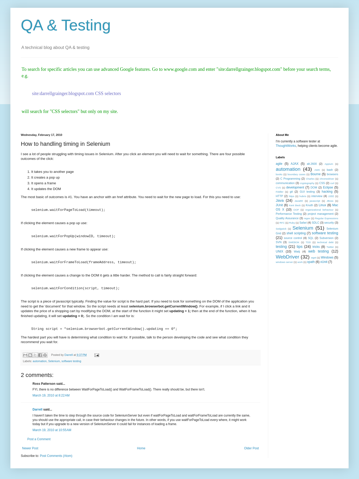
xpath (311, 262)
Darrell (37, 409)
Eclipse (328, 187)
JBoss (330, 200)
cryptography (307, 183)
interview (317, 196)
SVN (278, 242)
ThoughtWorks (286, 146)
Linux (322, 205)
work (300, 262)
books (279, 174)
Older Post (251, 448)
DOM (314, 187)
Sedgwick (281, 228)
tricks (316, 247)
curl (332, 183)
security (329, 222)
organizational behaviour (319, 209)
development (295, 187)
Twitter (330, 246)
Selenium (54, 361)
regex (307, 218)
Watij (297, 251)
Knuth (309, 205)
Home (141, 448)
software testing (71, 361)
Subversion (326, 238)
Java (280, 200)
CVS (278, 187)
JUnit (279, 205)
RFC (282, 222)
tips (300, 246)
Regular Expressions (326, 218)
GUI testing (307, 191)
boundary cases (296, 174)
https (291, 196)
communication (285, 183)
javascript (315, 200)
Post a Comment (38, 439)
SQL (311, 238)
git (291, 191)
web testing (318, 251)
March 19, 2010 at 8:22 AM (51, 395)
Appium (329, 163)
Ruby (292, 222)
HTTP (279, 196)
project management (320, 213)
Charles (310, 178)
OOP (296, 209)
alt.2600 (312, 163)
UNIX (279, 251)
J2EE (331, 196)
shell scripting (296, 233)
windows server (284, 262)
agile (279, 164)
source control (293, 238)
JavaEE (298, 200)
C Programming (290, 178)
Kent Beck (295, 205)
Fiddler (279, 191)
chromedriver (326, 178)
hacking (327, 191)
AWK (317, 169)
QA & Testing (66, 25)
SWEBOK (294, 242)
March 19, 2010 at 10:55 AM (52, 430)
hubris (302, 196)
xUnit (323, 262)
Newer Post (30, 448)
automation (40, 361)
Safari (303, 222)
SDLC (315, 222)
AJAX (294, 164)
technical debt (325, 242)
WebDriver (287, 257)
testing (281, 246)
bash (330, 169)
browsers (332, 174)
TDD (308, 242)
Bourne (316, 174)
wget (313, 257)
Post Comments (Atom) (56, 456)
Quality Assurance (287, 218)
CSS (322, 183)
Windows (327, 257)
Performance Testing (289, 213)
